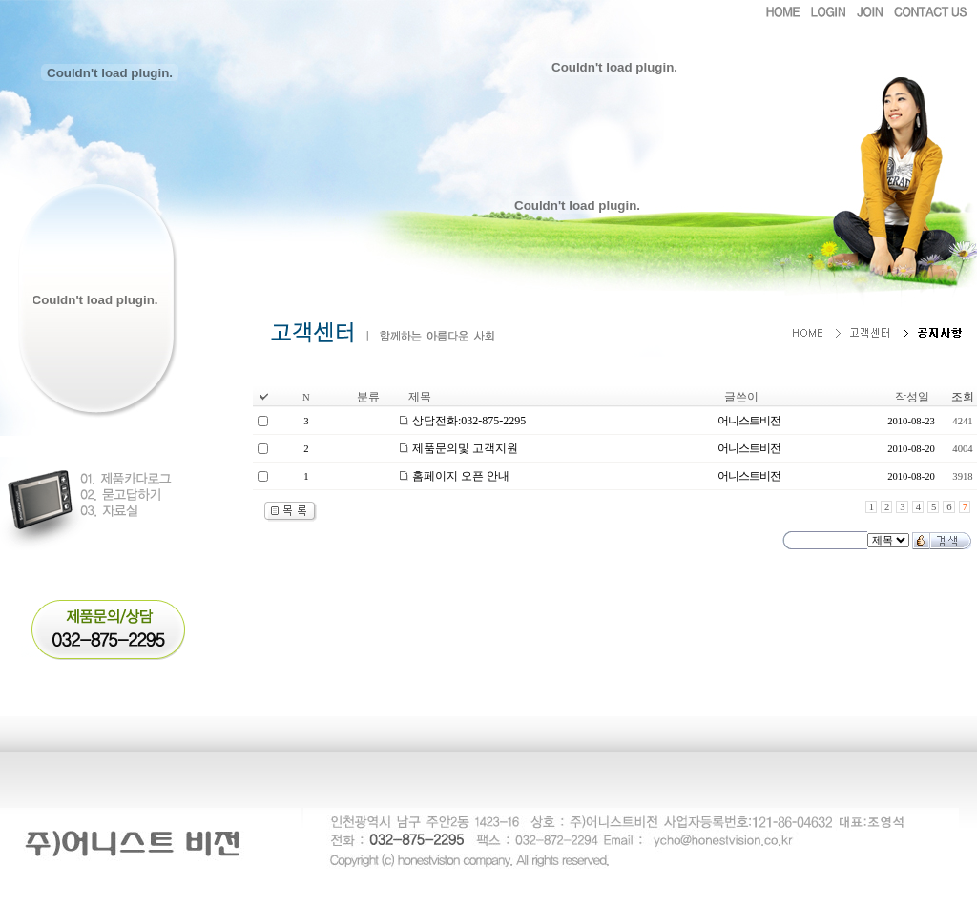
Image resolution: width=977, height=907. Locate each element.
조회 (962, 396)
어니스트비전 (748, 420)
